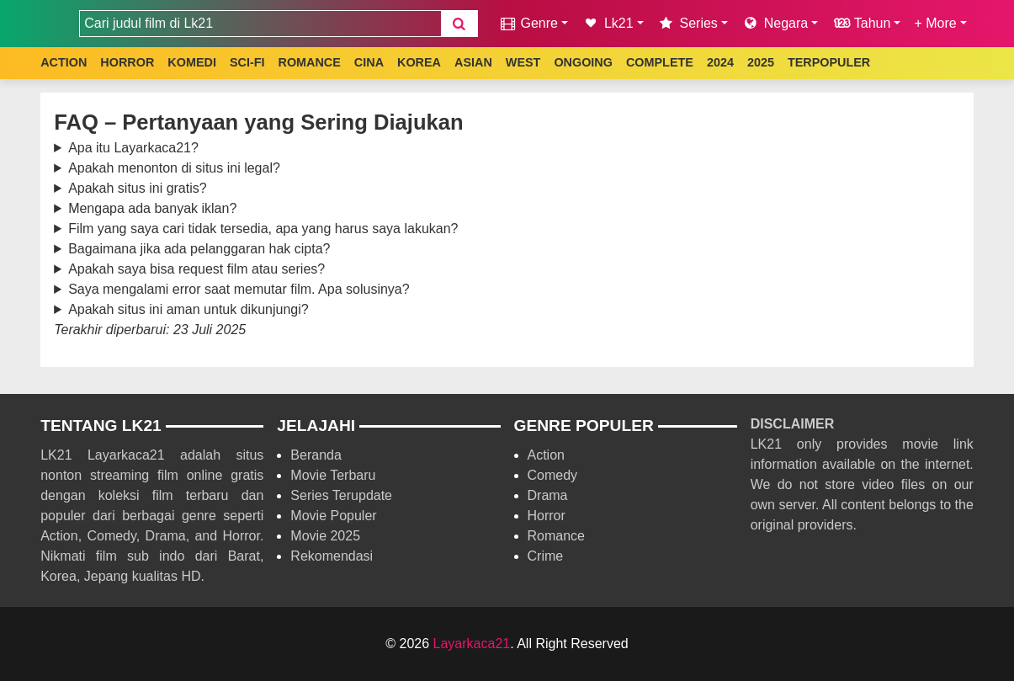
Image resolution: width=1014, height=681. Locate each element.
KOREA (419, 62)
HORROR (127, 62)
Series (687, 23)
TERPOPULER (829, 62)
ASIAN (473, 62)
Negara (774, 23)
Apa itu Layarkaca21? (133, 148)
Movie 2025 (325, 536)
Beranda (316, 455)
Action (546, 455)
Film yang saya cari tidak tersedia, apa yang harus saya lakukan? (263, 228)
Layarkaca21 (472, 643)
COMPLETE (659, 62)
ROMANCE (309, 62)
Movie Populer (333, 515)
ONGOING (583, 62)
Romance (556, 536)
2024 (720, 62)
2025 (760, 62)
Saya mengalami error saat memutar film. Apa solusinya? (239, 289)
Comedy (553, 475)
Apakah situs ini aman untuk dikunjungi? (188, 309)
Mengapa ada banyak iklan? (152, 208)
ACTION (63, 62)
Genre (528, 23)
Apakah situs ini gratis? (137, 188)
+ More (935, 23)
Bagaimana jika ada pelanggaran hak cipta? (199, 249)
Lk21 (607, 23)
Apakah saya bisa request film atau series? (196, 269)
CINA (369, 62)
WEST (523, 62)
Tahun (860, 23)
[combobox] (260, 23)
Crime (546, 556)
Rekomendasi (331, 556)
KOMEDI (191, 62)
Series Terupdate (341, 495)
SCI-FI (247, 62)
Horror (546, 515)
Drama (548, 495)
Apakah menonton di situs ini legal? (174, 168)
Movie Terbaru (332, 475)
